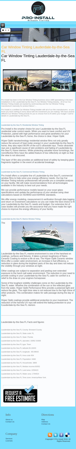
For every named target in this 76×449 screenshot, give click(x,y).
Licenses (9, 441)
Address (44, 422)
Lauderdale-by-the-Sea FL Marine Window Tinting (20, 219)
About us (9, 420)
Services (9, 439)
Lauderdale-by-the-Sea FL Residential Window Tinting (22, 125)
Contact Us (10, 422)
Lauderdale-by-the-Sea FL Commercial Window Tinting (22, 172)
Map (43, 420)
